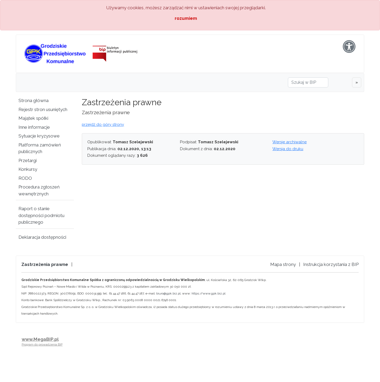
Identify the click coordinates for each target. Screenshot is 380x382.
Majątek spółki (33, 118)
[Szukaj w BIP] (308, 82)
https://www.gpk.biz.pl (208, 293)
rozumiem (186, 18)
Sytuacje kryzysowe (39, 136)
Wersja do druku (287, 148)
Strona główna (33, 100)
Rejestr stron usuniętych (42, 109)
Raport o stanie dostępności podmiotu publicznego (41, 215)
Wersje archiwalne (289, 142)
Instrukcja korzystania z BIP (331, 264)
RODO (25, 178)
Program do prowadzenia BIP (42, 344)
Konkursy (27, 169)
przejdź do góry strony (103, 124)
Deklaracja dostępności (42, 237)
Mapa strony (283, 264)
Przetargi (27, 160)
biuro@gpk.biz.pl (168, 293)
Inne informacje (34, 127)
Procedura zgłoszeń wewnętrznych (39, 190)
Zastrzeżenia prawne (44, 264)
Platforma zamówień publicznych (39, 148)
